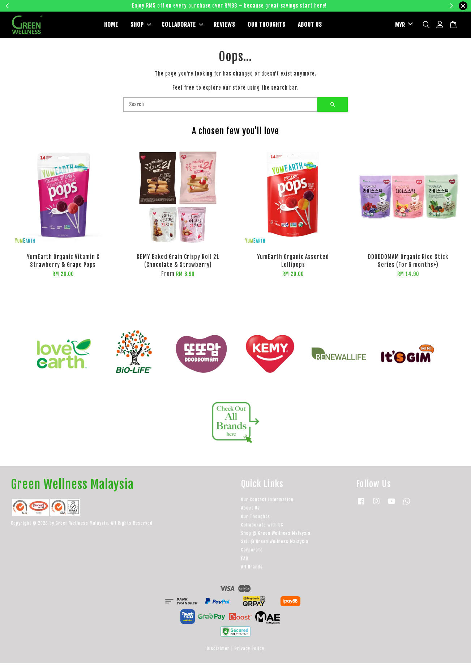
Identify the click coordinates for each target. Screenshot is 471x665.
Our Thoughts (255, 518)
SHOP (140, 25)
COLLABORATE (182, 25)
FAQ (244, 560)
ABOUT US (310, 25)
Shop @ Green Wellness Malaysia (276, 534)
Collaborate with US (262, 526)
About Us (250, 509)
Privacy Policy (249, 650)
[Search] (220, 106)
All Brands (252, 568)
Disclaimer (218, 650)
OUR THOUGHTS (267, 25)
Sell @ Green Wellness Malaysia (274, 543)
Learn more (348, 6)
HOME (111, 25)
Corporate (252, 551)
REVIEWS (224, 25)
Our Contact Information (267, 501)
